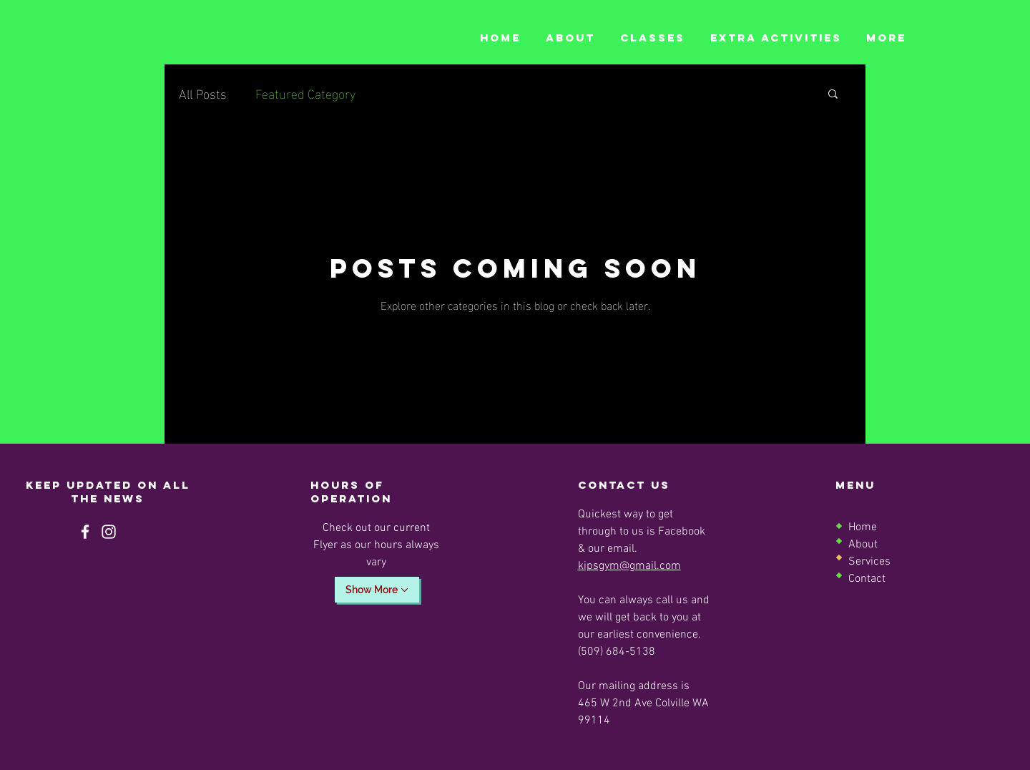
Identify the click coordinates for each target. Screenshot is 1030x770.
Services (869, 562)
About (863, 544)
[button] (833, 94)
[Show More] (377, 590)
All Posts (203, 93)
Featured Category (305, 93)
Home (862, 527)
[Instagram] (108, 531)
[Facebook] (85, 531)
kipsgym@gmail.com (629, 566)
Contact (867, 579)
